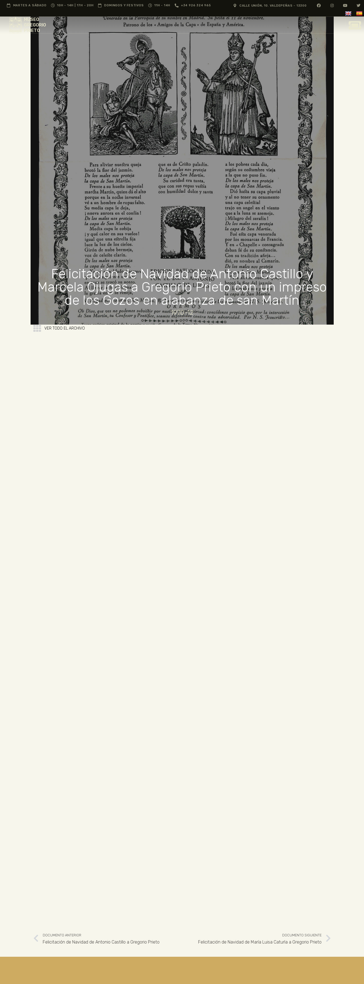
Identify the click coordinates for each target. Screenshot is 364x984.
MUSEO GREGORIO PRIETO (35, 25)
